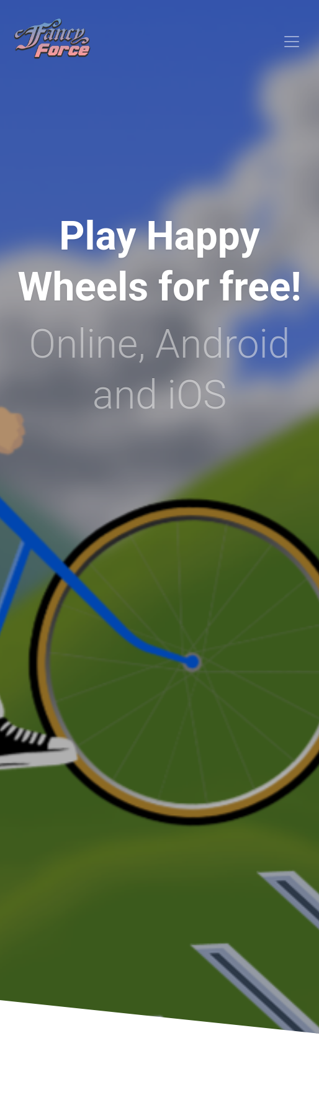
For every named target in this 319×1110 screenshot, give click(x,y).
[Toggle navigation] (291, 41)
